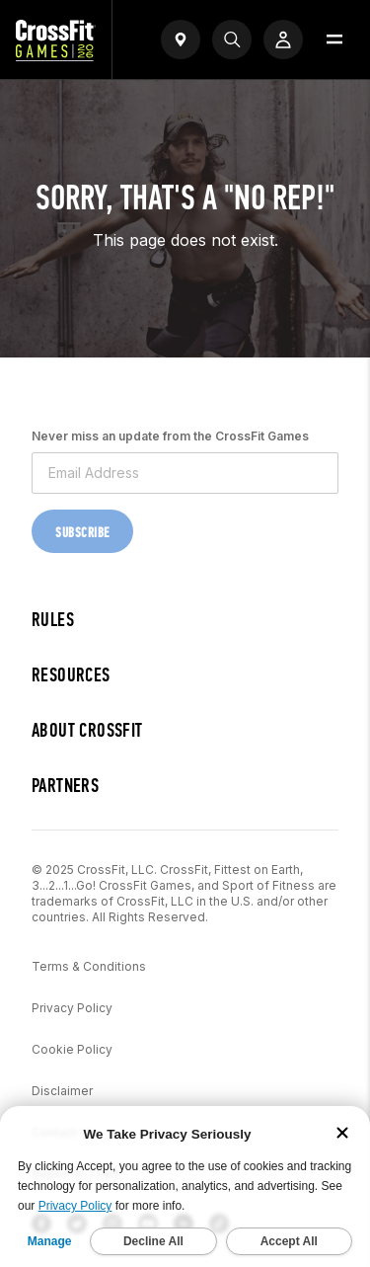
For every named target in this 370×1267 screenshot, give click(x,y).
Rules (53, 619)
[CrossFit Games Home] (56, 55)
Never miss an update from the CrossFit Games (170, 436)
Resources (71, 675)
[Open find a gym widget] (180, 39)
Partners (65, 785)
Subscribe (82, 532)
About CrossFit (87, 730)
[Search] (232, 39)
